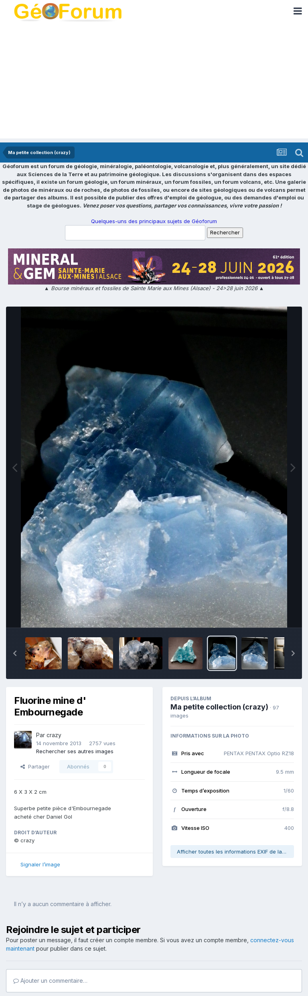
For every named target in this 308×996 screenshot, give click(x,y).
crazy (54, 735)
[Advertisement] (154, 82)
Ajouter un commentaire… (50, 980)
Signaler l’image (40, 864)
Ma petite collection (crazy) (219, 707)
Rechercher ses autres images (74, 751)
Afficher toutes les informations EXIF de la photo (235, 851)
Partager (35, 766)
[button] (15, 653)
